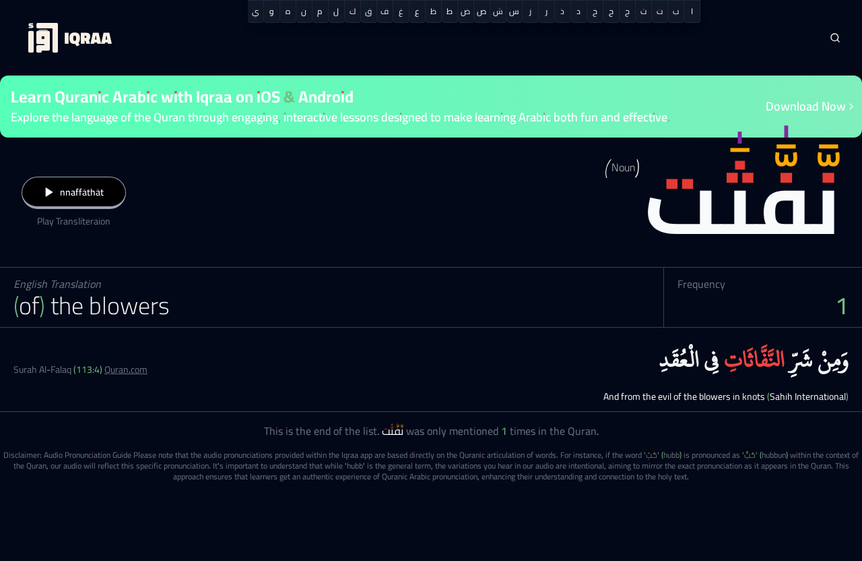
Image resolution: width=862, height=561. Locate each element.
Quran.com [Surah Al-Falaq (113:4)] (125, 369)
